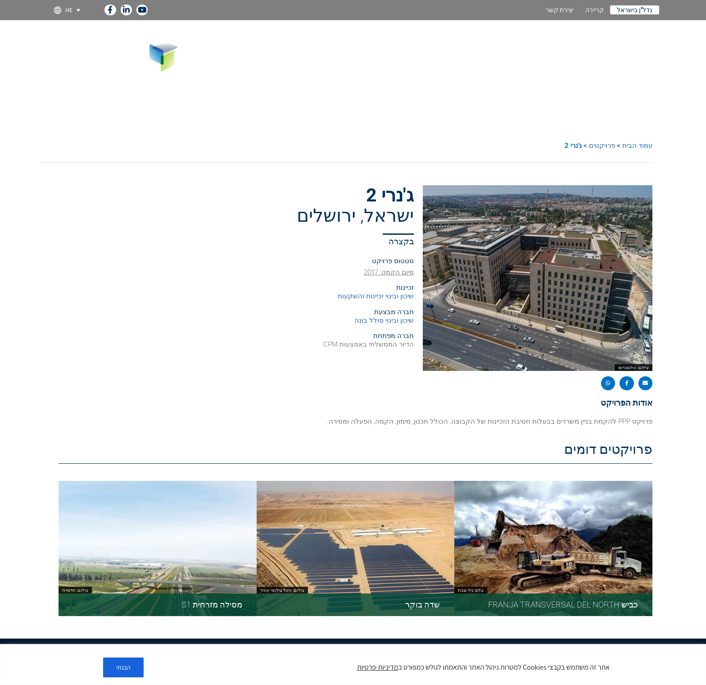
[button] (645, 383)
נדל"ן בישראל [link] (634, 10)
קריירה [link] (594, 10)
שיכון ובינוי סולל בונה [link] (384, 320)
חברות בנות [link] (531, 40)
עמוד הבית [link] (637, 146)
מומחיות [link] (579, 40)
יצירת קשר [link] (560, 10)
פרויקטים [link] (482, 40)
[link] (110, 8)
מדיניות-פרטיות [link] (377, 667)
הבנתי (123, 667)
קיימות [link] (380, 40)
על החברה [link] (626, 40)
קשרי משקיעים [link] (429, 40)
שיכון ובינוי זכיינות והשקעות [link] (376, 296)
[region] (353, 664)
